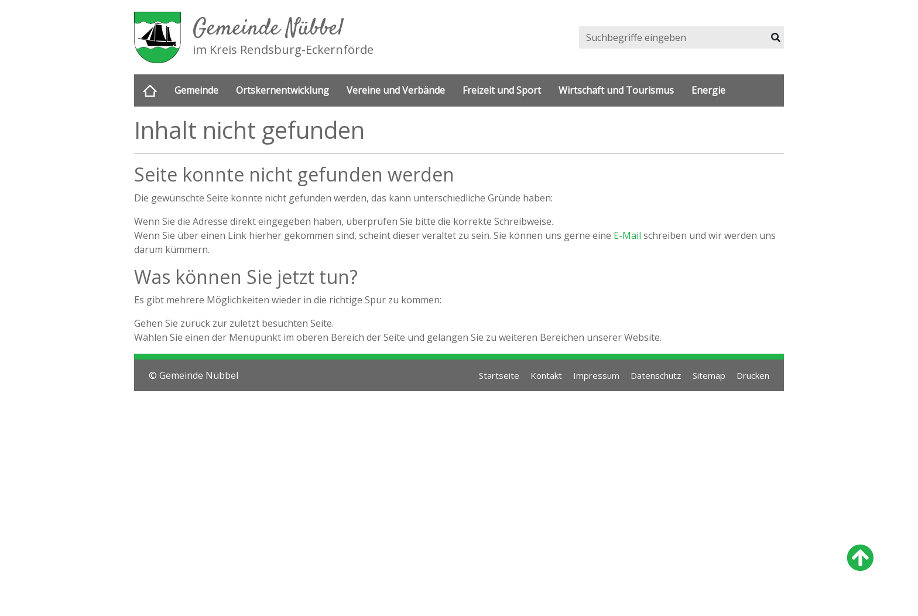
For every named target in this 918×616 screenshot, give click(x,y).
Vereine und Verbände (396, 90)
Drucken (750, 600)
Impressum (582, 600)
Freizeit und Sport (502, 90)
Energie (708, 90)
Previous (144, 219)
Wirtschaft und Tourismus (616, 90)
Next (773, 219)
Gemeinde (196, 90)
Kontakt (528, 600)
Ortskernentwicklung (282, 90)
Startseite (478, 600)
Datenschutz (646, 600)
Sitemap (703, 600)
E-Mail (627, 460)
